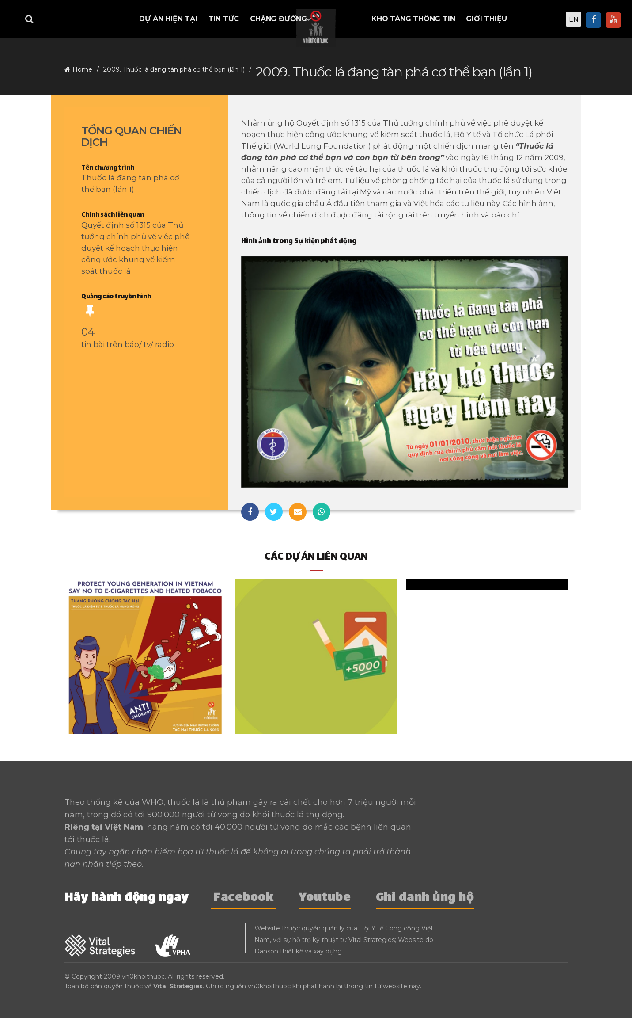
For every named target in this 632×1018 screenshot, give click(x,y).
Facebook (243, 898)
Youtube (325, 898)
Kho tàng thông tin (413, 19)
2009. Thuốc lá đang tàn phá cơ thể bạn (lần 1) (174, 69)
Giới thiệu (486, 19)
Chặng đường (278, 19)
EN (574, 19)
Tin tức (223, 19)
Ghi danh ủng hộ (425, 898)
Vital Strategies (178, 986)
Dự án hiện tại (168, 19)
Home (82, 69)
